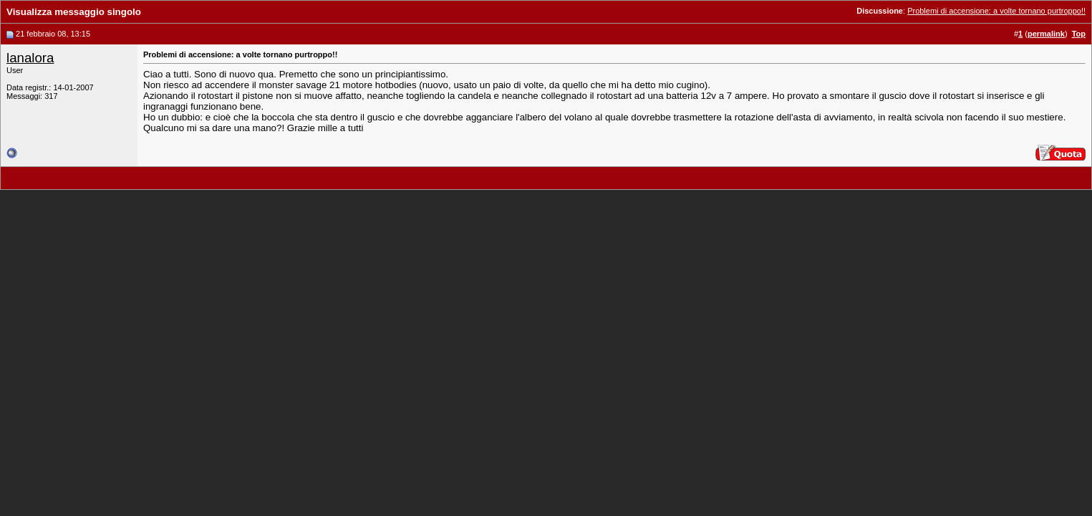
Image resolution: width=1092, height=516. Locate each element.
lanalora (30, 57)
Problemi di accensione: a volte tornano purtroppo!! (996, 10)
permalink (1046, 33)
